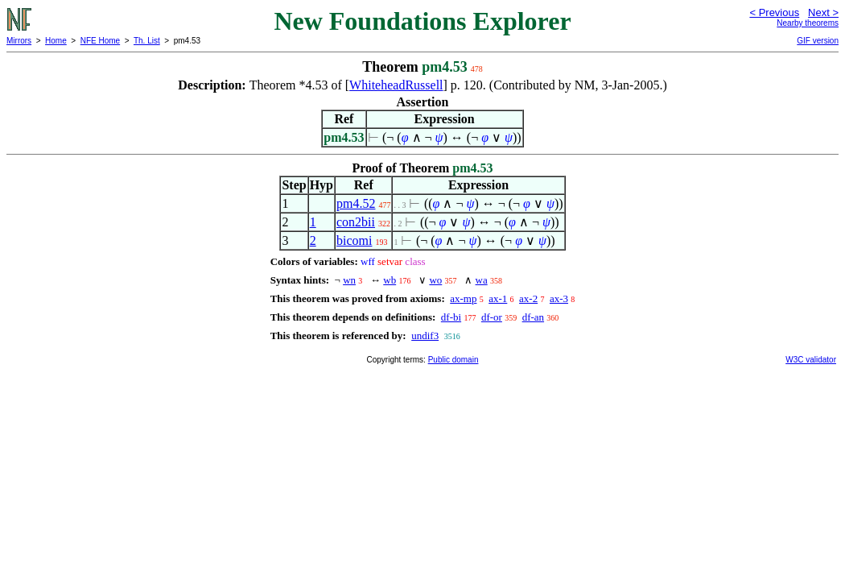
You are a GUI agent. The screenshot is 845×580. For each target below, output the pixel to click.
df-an (533, 317)
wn (349, 280)
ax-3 (559, 298)
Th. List (147, 40)
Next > (823, 12)
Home (56, 40)
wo (435, 280)
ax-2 (528, 298)
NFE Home (100, 40)
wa (482, 280)
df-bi (451, 317)
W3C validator (810, 359)
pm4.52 (355, 203)
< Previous (774, 12)
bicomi (354, 240)
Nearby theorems (808, 23)
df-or (491, 317)
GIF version (818, 40)
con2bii (355, 222)
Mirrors (18, 40)
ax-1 (497, 298)
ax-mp (463, 298)
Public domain (453, 359)
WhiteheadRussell (396, 85)
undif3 (425, 335)
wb (389, 280)
